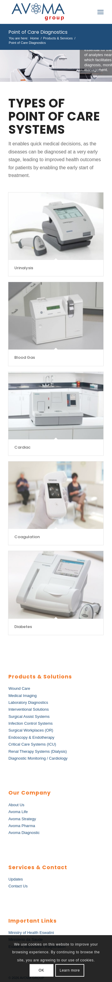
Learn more (70, 970)
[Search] (87, 12)
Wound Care (19, 688)
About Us (16, 805)
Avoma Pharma (21, 826)
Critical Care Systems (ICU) (32, 744)
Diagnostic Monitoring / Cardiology (37, 758)
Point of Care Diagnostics (37, 32)
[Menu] (100, 12)
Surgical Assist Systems (29, 716)
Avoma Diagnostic (24, 832)
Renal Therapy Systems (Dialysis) (37, 751)
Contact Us (17, 886)
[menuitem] (87, 12)
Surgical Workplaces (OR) (30, 730)
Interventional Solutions (28, 709)
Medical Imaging (22, 695)
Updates (15, 879)
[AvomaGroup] (46, 12)
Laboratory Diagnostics (28, 702)
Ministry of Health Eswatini (31, 932)
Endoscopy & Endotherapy (31, 737)
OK (41, 970)
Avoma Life (18, 811)
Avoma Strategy (22, 819)
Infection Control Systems (30, 723)
